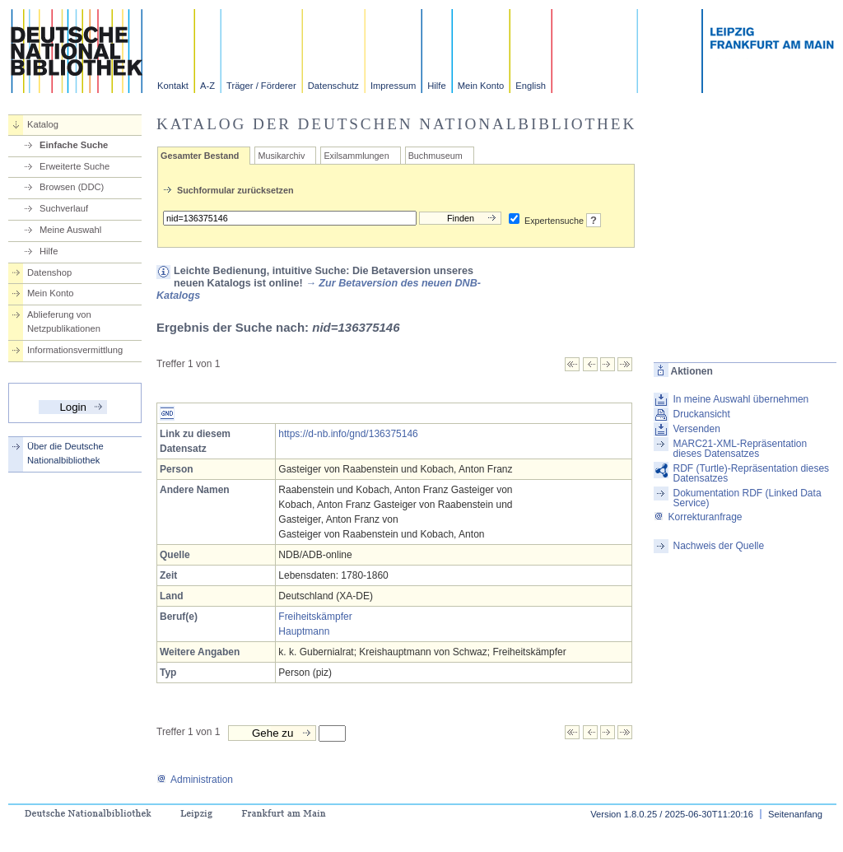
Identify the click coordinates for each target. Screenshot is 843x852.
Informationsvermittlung (75, 350)
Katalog (42, 124)
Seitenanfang (795, 814)
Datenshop (49, 272)
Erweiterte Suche (74, 166)
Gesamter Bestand (200, 156)
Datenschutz (333, 86)
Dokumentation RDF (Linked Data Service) (747, 498)
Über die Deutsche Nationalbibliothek (65, 453)
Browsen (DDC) (72, 187)
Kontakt (173, 86)
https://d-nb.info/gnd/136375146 (347, 434)
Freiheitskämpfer (315, 616)
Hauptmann (303, 631)
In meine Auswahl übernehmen (740, 399)
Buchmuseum (435, 156)
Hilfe (436, 86)
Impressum (393, 86)
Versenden (696, 429)
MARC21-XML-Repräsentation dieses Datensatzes (740, 448)
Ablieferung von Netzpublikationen (63, 321)
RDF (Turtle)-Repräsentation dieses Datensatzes (751, 473)
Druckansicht (701, 414)
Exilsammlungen (356, 156)
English (530, 86)
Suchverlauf (64, 208)
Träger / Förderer (261, 86)
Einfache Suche (74, 145)
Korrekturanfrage (698, 517)
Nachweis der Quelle (718, 546)
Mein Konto (481, 86)
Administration (194, 779)
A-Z (207, 86)
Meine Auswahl (70, 230)
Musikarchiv (281, 156)
